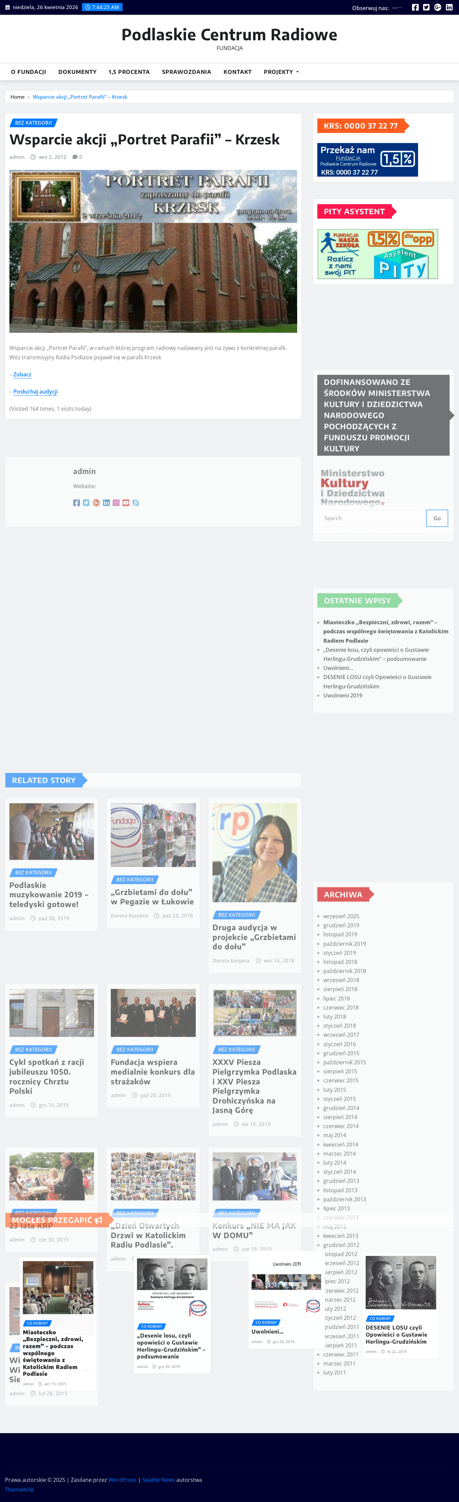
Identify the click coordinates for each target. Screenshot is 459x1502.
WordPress (122, 1480)
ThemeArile (19, 1489)
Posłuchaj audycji (35, 407)
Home (17, 97)
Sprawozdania (187, 72)
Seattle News (158, 1480)
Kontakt (238, 72)
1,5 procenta (129, 72)
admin (17, 173)
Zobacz (22, 390)
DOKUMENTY (77, 72)
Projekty (281, 72)
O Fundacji (28, 72)
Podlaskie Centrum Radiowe (230, 34)
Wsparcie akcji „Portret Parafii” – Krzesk (80, 97)
